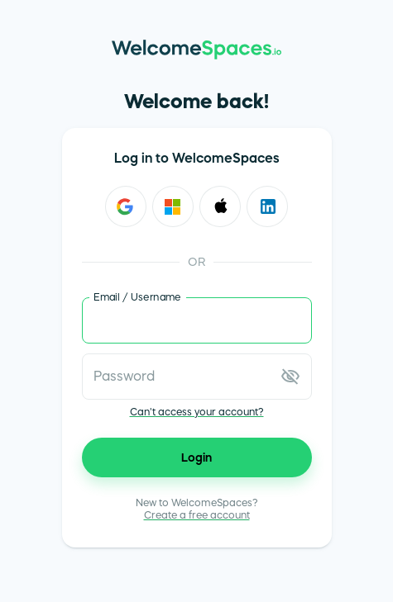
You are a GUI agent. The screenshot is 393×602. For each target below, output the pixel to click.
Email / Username (137, 296)
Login (197, 457)
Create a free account (197, 515)
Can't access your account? (197, 412)
